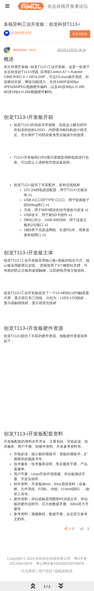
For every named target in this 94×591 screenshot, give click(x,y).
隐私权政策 (64, 571)
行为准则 (28, 571)
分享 (69, 528)
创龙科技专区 (21, 33)
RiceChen (24, 50)
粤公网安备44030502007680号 (60, 563)
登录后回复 (79, 34)
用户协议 (45, 571)
